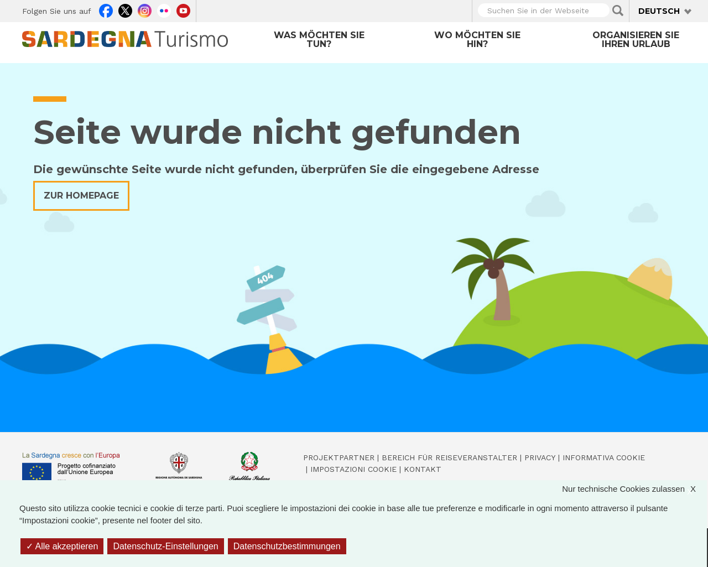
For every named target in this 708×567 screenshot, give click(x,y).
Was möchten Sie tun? (319, 39)
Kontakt (422, 469)
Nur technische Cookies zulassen (634, 489)
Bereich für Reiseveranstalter (449, 457)
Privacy (539, 457)
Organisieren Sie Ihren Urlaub (635, 39)
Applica (617, 10)
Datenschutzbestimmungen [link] (287, 546)
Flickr (164, 9)
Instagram (145, 9)
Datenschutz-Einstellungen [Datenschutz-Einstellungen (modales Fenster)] (165, 546)
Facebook (106, 9)
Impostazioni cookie (353, 469)
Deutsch (659, 11)
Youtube (183, 9)
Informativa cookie (604, 457)
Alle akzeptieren (62, 546)
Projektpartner (338, 457)
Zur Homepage (81, 195)
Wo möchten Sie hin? (477, 39)
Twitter (125, 9)
